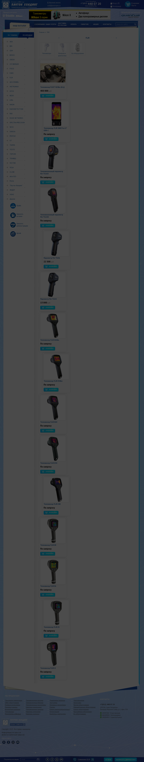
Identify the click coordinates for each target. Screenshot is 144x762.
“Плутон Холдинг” (16, 185)
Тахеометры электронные (13, 700)
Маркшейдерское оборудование (85, 707)
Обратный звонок (54, 2)
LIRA (11, 100)
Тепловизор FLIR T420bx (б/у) (52, 87)
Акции (96, 24)
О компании (40, 24)
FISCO (12, 69)
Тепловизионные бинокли (34, 703)
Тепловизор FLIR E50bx (53, 381)
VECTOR (13, 163)
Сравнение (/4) (81, 759)
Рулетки (52, 707)
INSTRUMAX (14, 87)
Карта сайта (6, 738)
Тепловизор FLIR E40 (52, 504)
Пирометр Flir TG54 (48, 299)
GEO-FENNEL (14, 82)
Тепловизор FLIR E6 (48, 586)
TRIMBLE (13, 158)
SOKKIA (12, 131)
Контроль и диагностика (62, 53)
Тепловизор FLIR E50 (48, 463)
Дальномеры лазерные (57, 700)
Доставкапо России (62, 24)
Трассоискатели (79, 700)
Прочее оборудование (81, 705)
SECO (12, 127)
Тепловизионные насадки (34, 700)
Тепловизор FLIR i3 (48, 668)
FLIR (11, 78)
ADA (11, 42)
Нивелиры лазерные (32, 714)
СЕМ (11, 51)
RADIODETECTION (16, 109)
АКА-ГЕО (13, 176)
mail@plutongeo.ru (54, 5)
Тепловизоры (9, 712)
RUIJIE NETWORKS (16, 118)
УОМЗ (12, 194)
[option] (71, 15)
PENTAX (13, 136)
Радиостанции (54, 712)
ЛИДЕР (12, 190)
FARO (12, 73)
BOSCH (12, 55)
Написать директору (125, 760)
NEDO (12, 96)
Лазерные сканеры (11, 707)
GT (11, 140)
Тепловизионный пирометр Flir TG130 (51, 216)
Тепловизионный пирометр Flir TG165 (51, 172)
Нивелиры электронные (34, 707)
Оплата (73, 24)
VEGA (12, 167)
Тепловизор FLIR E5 (52, 627)
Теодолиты (53, 703)
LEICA (12, 91)
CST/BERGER (14, 64)
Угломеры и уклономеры (58, 705)
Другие (12, 199)
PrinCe (12, 181)
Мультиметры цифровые (13, 714)
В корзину (49, 96)
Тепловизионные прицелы (34, 709)
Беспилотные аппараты (12, 709)
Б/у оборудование (80, 714)
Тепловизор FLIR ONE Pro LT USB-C (55, 129)
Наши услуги (51, 24)
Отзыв (108, 760)
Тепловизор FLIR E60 (48, 422)
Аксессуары (77, 703)
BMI (11, 46)
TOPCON (13, 154)
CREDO (12, 60)
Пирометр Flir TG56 (52, 258)
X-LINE (12, 172)
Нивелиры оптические (33, 712)
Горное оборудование (81, 709)
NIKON (12, 104)
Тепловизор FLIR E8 (48, 545)
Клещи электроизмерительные (60, 709)
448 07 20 (91, 4)
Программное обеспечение (83, 712)
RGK (11, 113)
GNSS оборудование (12, 703)
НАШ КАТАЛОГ (19, 25)
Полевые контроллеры (12, 705)
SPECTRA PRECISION (17, 122)
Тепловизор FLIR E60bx (49, 340)
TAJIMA (12, 145)
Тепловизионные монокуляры (36, 705)
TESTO (12, 149)
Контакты (107, 24)
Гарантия (84, 24)
